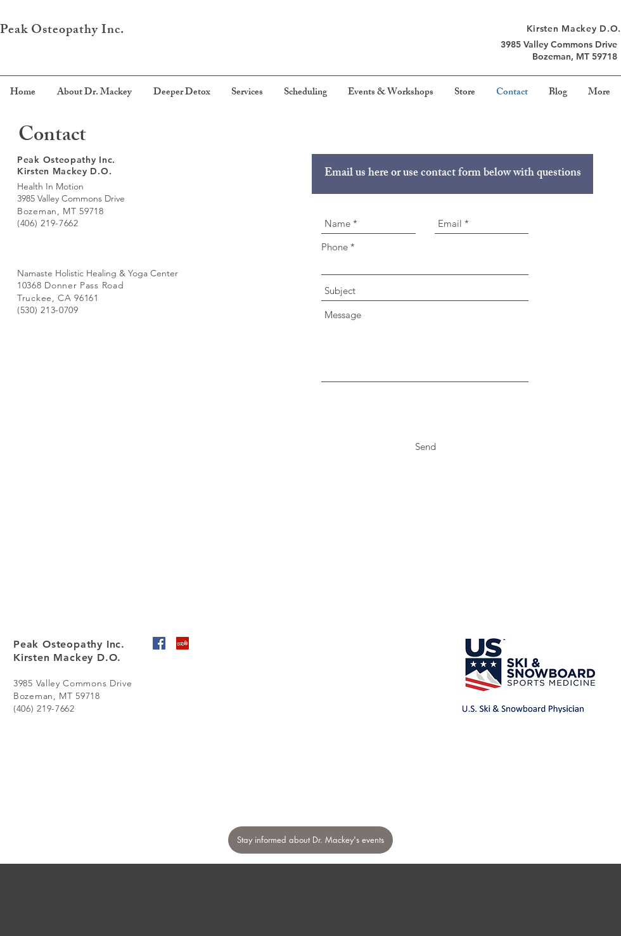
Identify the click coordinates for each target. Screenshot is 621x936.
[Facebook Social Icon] (159, 643)
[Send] (425, 446)
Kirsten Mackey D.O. (574, 28)
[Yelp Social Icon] (182, 643)
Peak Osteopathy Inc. (63, 31)
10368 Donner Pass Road (70, 285)
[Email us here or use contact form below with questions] (452, 174)
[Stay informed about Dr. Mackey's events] (310, 840)
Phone (334, 247)
